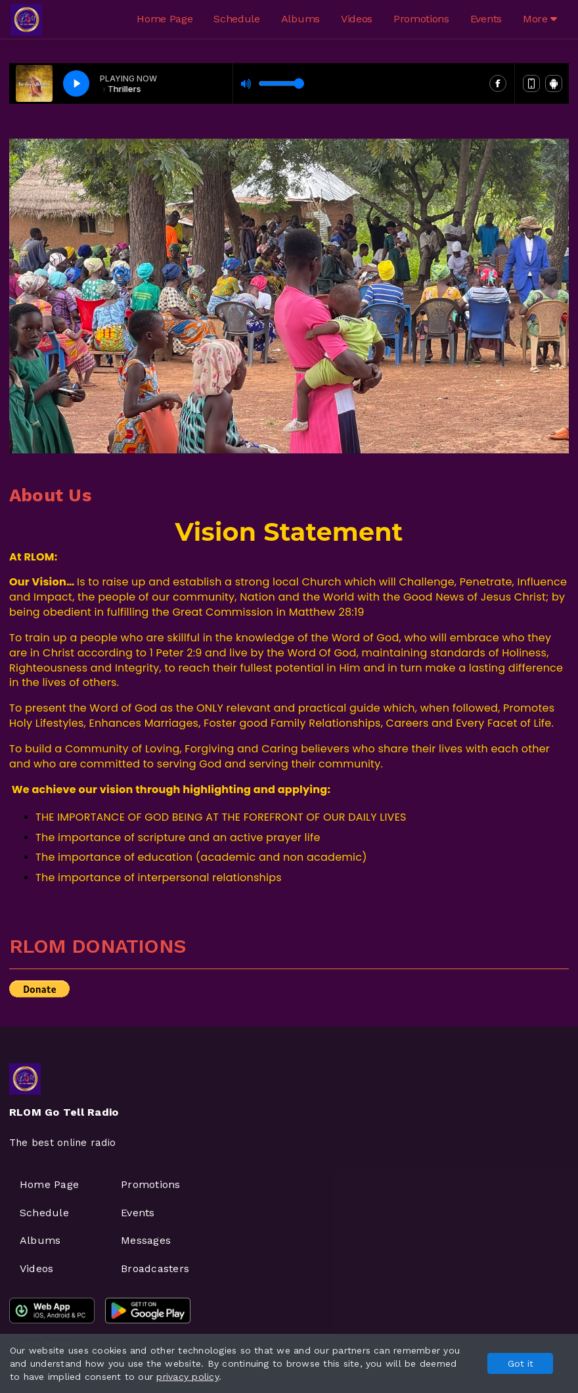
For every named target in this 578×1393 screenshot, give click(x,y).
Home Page (164, 18)
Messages (146, 1240)
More (540, 18)
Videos (356, 18)
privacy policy (187, 1376)
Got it (520, 1363)
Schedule (236, 18)
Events (486, 18)
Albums (300, 18)
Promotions (421, 18)
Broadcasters (155, 1268)
